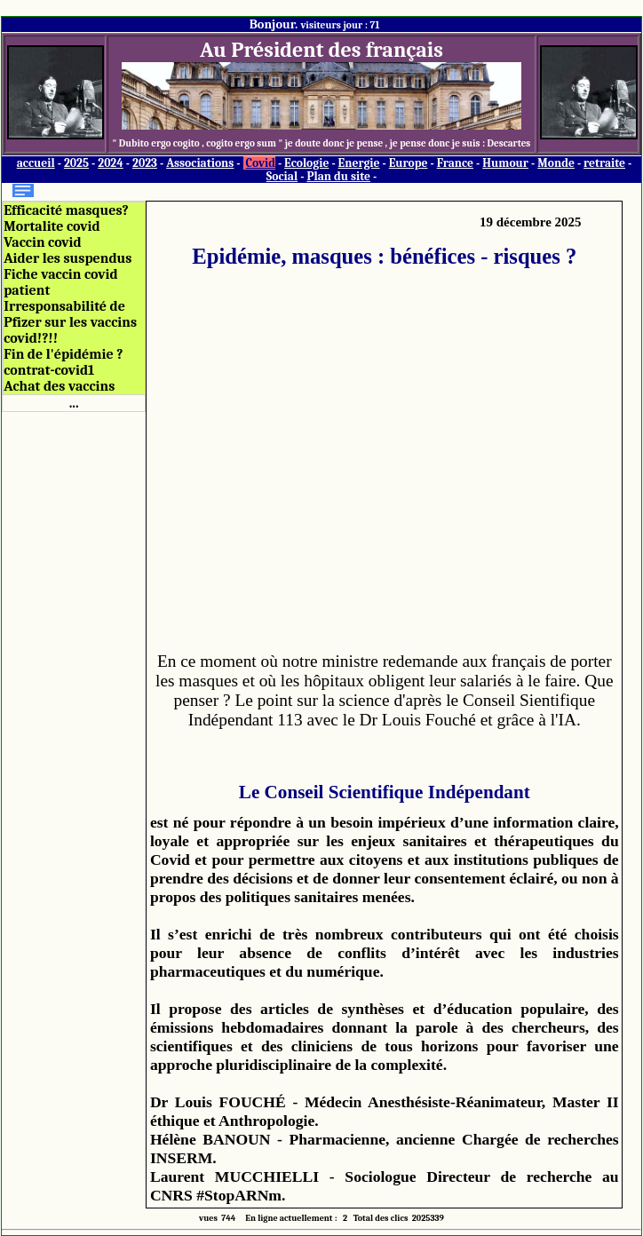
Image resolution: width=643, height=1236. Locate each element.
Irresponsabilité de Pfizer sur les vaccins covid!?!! (70, 322)
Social (282, 176)
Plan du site (338, 176)
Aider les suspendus (67, 258)
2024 (110, 163)
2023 (144, 163)
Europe (408, 163)
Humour (505, 163)
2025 (76, 163)
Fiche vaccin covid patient (60, 282)
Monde (556, 163)
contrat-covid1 (49, 370)
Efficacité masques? (66, 210)
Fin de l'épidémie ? (63, 354)
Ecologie (306, 163)
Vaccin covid (43, 242)
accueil (36, 163)
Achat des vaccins (59, 386)
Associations (200, 163)
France (455, 163)
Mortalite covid (51, 226)
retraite (604, 163)
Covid (260, 163)
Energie (359, 163)
